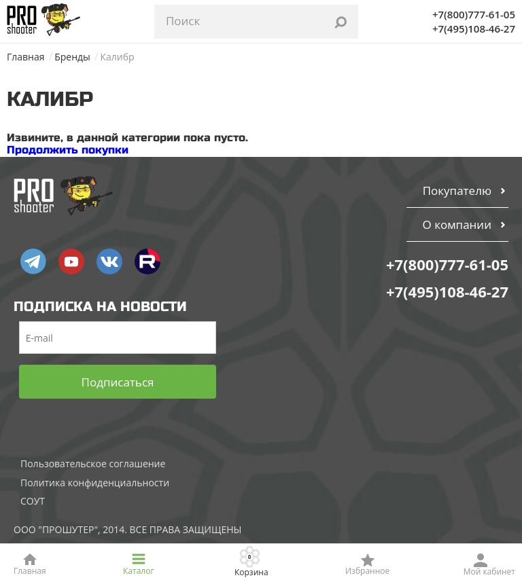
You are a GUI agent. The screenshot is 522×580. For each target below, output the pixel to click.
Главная (26, 56)
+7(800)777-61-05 (473, 14)
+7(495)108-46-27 (473, 28)
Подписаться (118, 382)
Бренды (72, 56)
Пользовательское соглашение (92, 463)
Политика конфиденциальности (94, 482)
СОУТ (32, 500)
